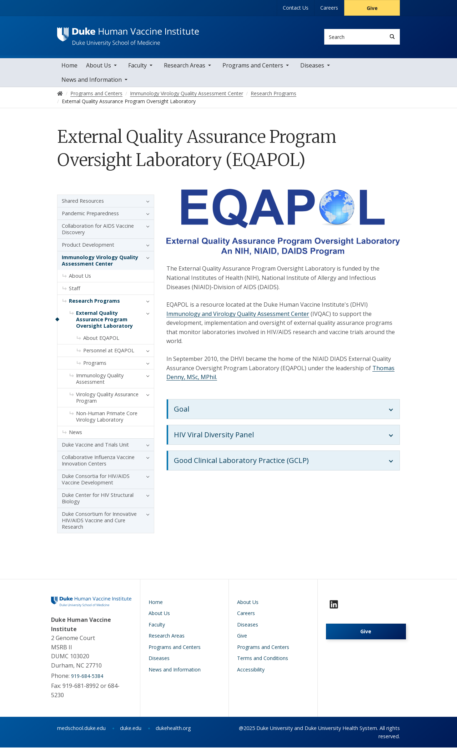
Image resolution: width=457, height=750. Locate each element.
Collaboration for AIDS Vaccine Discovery (98, 231)
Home (69, 67)
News (75, 434)
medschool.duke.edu (81, 730)
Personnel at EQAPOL (108, 352)
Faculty (137, 67)
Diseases (312, 67)
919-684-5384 (87, 678)
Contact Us (295, 7)
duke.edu (130, 730)
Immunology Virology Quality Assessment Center (100, 262)
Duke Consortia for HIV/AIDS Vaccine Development (96, 481)
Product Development (88, 246)
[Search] (392, 36)
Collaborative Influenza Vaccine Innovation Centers (98, 462)
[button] (146, 203)
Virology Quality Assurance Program (107, 399)
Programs (94, 365)
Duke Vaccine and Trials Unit (95, 446)
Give (372, 8)
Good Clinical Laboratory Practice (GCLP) (241, 463)
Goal (181, 411)
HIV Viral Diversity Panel (214, 437)
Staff (74, 290)
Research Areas (184, 67)
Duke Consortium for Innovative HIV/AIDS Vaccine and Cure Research (99, 522)
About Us (98, 67)
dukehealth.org (173, 730)
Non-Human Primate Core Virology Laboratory (106, 418)
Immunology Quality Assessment (100, 380)
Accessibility (251, 671)
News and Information (91, 82)
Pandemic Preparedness (90, 215)
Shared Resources (83, 203)
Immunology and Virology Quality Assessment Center (237, 316)
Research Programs (94, 303)
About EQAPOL (101, 340)
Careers (329, 7)
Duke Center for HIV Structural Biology (98, 500)
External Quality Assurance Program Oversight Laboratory (104, 321)
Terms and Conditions (262, 660)
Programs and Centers (252, 67)
